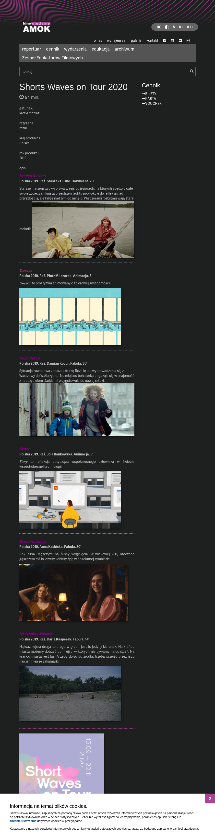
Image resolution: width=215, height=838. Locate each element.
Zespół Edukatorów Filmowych (52, 57)
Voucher (153, 103)
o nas (98, 40)
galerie (136, 40)
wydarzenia (75, 49)
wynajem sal (116, 40)
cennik (52, 49)
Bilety (150, 93)
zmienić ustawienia (23, 821)
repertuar (31, 49)
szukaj (107, 71)
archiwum (124, 49)
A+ (181, 27)
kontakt (152, 40)
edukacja (101, 49)
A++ (190, 27)
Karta (150, 98)
